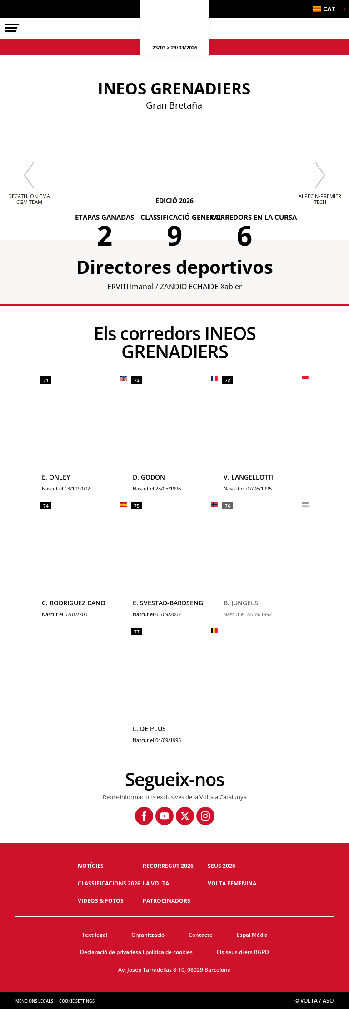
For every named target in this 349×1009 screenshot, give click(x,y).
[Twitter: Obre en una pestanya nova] (185, 816)
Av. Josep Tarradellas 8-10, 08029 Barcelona (174, 970)
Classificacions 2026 (109, 883)
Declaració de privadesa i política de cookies (136, 952)
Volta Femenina (232, 883)
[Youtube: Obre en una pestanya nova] (164, 816)
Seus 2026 (221, 866)
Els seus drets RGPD (243, 952)
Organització (148, 935)
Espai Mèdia (252, 935)
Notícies (91, 866)
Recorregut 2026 (168, 866)
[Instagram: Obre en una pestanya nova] (205, 816)
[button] (326, 9)
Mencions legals (34, 1001)
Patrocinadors (166, 901)
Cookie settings (77, 1001)
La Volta (156, 883)
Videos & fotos (101, 901)
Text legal (94, 935)
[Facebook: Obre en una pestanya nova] (144, 816)
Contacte (201, 935)
